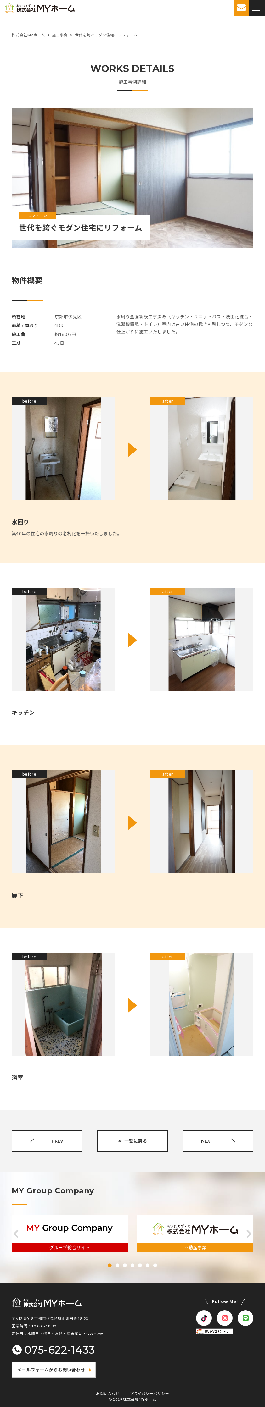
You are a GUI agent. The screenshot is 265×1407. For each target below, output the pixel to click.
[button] (16, 1234)
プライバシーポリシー (149, 1394)
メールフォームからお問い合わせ (51, 1369)
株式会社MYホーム (139, 1399)
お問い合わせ (108, 1394)
